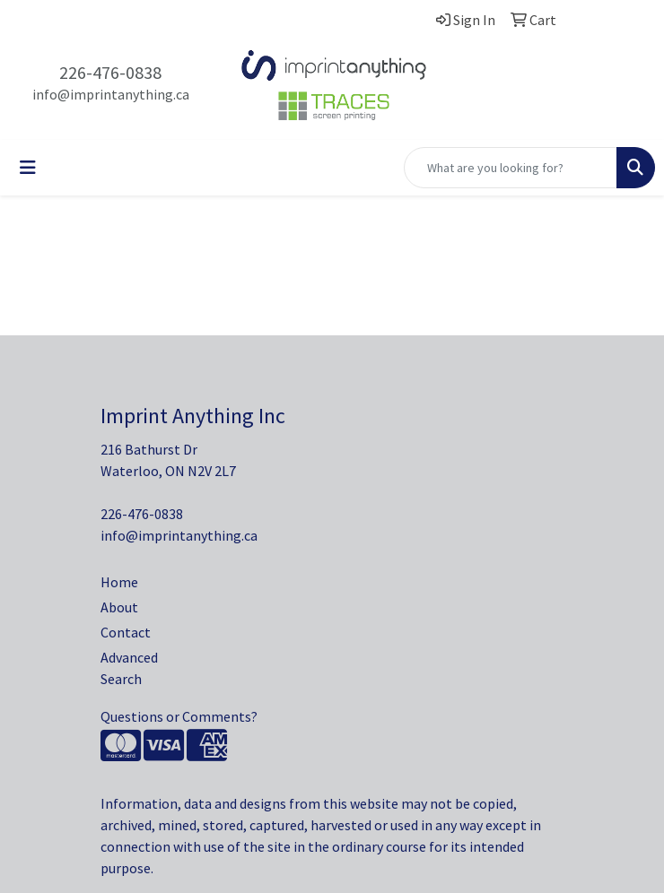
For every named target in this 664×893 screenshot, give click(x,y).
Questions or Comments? (179, 716)
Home (119, 582)
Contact (125, 632)
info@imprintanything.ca (110, 94)
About (119, 607)
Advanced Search (129, 668)
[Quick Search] (510, 167)
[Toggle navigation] (28, 167)
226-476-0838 (110, 72)
